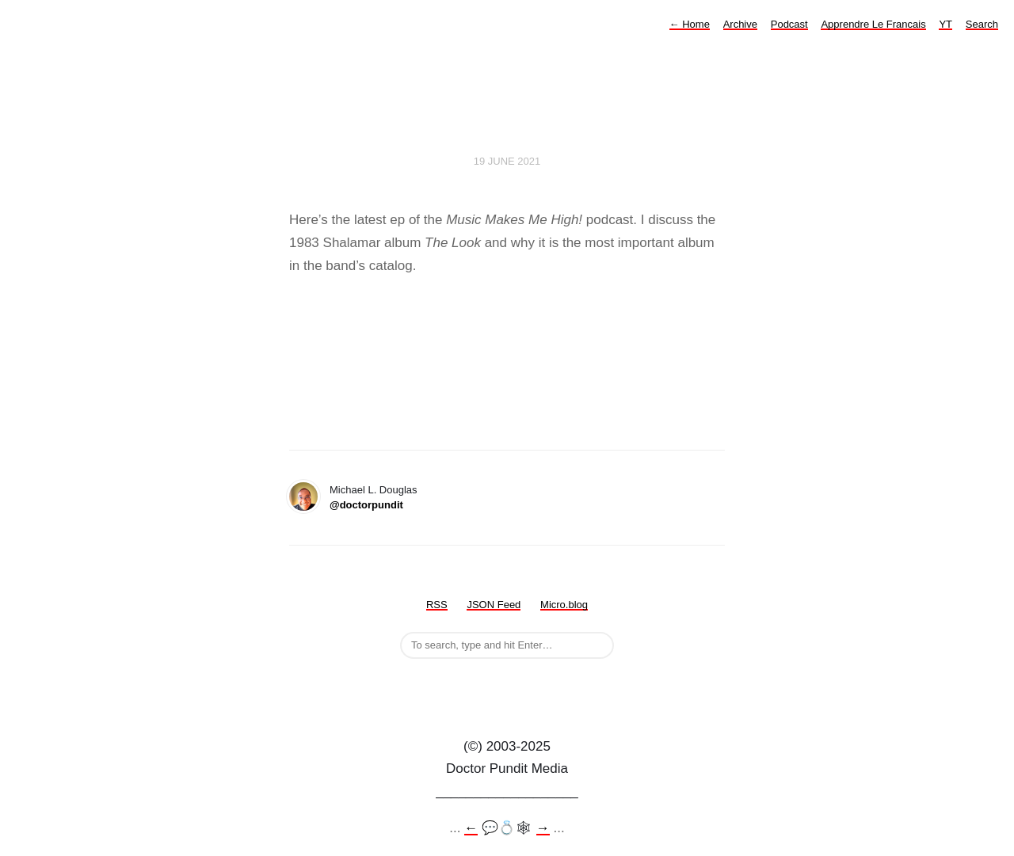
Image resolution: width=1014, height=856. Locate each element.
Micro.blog (564, 605)
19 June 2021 (507, 161)
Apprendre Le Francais (873, 24)
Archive (740, 24)
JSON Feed (493, 605)
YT (945, 24)
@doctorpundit (366, 505)
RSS (437, 605)
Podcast (789, 24)
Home (689, 24)
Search (982, 24)
